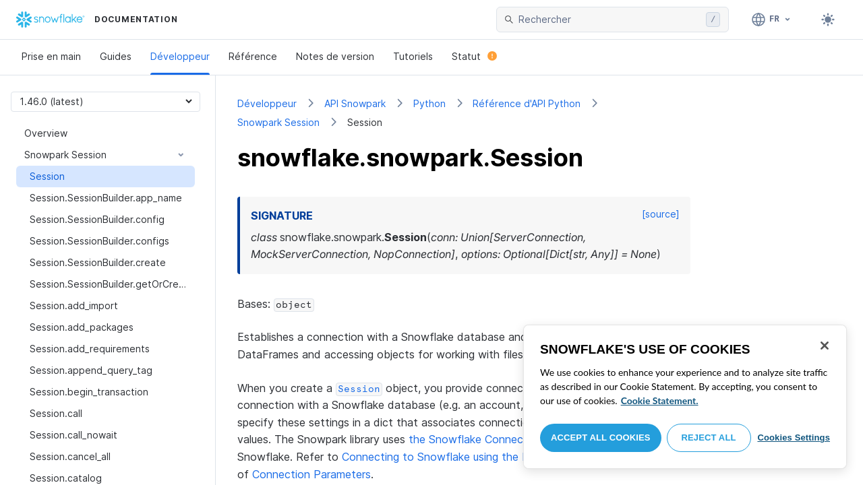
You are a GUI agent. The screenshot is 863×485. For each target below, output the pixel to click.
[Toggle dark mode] (827, 19)
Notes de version (335, 56)
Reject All (709, 437)
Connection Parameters (311, 474)
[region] (685, 397)
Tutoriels (413, 56)
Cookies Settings (793, 437)
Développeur (180, 56)
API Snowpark (355, 103)
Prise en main (51, 56)
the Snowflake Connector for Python (503, 439)
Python (429, 103)
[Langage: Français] (771, 19)
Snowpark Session (278, 122)
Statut (474, 56)
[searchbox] (609, 19)
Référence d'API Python (527, 103)
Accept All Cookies (601, 437)
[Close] (824, 345)
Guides (115, 56)
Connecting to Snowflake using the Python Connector (479, 456)
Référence (253, 56)
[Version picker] (105, 101)
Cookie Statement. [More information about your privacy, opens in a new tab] (659, 400)
